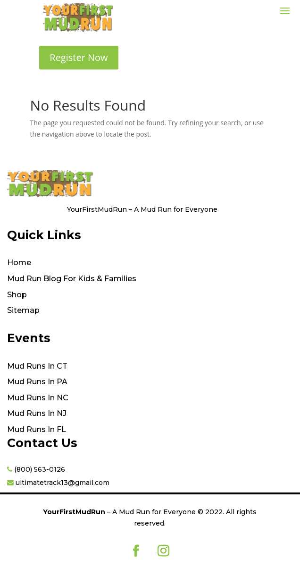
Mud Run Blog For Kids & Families (71, 279)
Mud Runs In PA (37, 382)
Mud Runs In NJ (37, 413)
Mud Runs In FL (36, 429)
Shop (17, 295)
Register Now (79, 57)
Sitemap (23, 310)
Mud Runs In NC (37, 398)
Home (19, 263)
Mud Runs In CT (37, 366)
